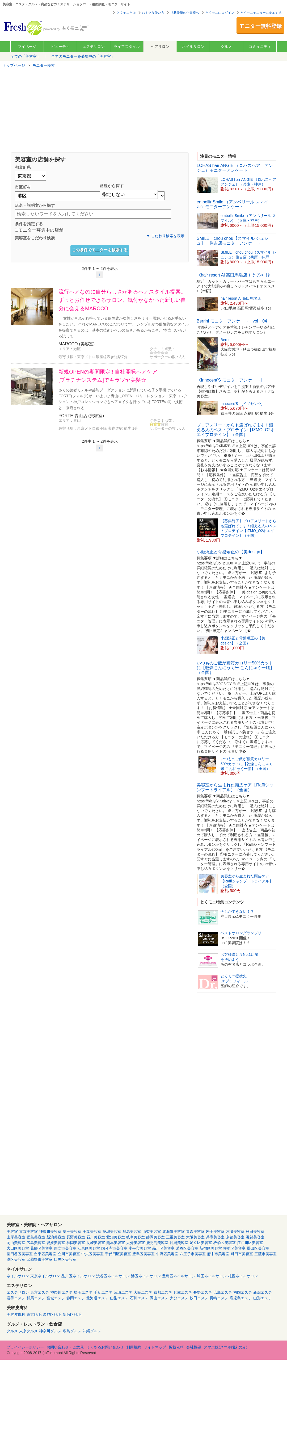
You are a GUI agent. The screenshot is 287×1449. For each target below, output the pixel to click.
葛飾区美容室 (41, 1248)
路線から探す (112, 185)
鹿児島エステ (241, 1298)
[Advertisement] (143, 110)
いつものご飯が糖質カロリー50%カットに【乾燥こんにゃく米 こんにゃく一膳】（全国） (235, 668)
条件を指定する (29, 223)
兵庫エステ (183, 1292)
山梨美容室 (151, 1231)
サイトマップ (155, 1347)
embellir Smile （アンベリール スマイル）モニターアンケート (232, 204)
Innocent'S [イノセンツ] (242, 403)
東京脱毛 (34, 1314)
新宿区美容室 (211, 1248)
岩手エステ (16, 1298)
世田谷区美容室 (20, 1254)
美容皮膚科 (16, 1314)
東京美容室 (28, 1231)
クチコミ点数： (163, 349)
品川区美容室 (163, 1248)
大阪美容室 (195, 1237)
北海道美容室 (173, 1231)
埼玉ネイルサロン (212, 1276)
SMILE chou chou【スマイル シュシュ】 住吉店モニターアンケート (232, 240)
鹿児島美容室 (157, 1243)
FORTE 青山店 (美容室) (81, 415)
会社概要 (193, 1347)
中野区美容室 (167, 1254)
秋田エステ (199, 1298)
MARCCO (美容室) (76, 343)
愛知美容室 (115, 1237)
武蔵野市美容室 (40, 1259)
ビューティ (60, 46)
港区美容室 (16, 1259)
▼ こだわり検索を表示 (165, 236)
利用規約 (133, 1347)
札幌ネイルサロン (243, 1276)
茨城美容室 (112, 1231)
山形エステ (262, 1298)
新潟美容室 (56, 1237)
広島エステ (222, 1292)
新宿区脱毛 (72, 1314)
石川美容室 (95, 1237)
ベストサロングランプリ (241, 933)
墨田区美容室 (258, 1248)
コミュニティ (260, 46)
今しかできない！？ (237, 911)
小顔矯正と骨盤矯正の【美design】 (230, 552)
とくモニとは (126, 13)
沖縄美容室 (179, 1243)
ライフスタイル (127, 46)
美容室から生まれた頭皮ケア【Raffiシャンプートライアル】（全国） (235, 787)
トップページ (14, 65)
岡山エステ (159, 1298)
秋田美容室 (255, 1231)
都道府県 (23, 167)
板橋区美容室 (224, 1243)
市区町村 (23, 187)
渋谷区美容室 (187, 1248)
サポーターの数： (164, 357)
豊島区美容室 (143, 1254)
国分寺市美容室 (114, 1248)
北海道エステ (97, 1298)
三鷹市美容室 (265, 1254)
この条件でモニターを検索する (100, 250)
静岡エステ (75, 1298)
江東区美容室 (89, 1248)
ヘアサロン (160, 46)
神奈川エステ (61, 1292)
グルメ (226, 46)
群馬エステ (36, 1298)
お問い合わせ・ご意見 (65, 1347)
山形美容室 (16, 1237)
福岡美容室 (75, 1243)
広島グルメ (72, 1331)
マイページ (27, 46)
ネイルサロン (193, 46)
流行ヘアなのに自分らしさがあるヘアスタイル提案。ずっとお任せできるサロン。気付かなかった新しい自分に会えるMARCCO (122, 300)
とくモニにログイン (219, 13)
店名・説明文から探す (35, 205)
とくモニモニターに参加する (261, 13)
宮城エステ (56, 1298)
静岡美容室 (155, 1237)
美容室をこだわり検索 (35, 238)
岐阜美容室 (135, 1237)
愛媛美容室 (56, 1243)
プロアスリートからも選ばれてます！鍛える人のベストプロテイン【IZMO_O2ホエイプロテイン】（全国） (236, 430)
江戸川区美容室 (250, 1243)
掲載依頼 (176, 1347)
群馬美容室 (132, 1231)
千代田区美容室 (118, 1254)
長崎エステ (219, 1298)
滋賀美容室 (255, 1237)
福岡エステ (242, 1292)
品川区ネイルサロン (78, 1276)
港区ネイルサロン (146, 1276)
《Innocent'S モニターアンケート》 (231, 380)
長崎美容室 (95, 1243)
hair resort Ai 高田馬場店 (241, 298)
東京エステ (39, 1292)
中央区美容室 (92, 1254)
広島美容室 (36, 1243)
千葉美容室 (92, 1231)
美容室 (12, 1231)
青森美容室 (195, 1231)
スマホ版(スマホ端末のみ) (225, 1347)
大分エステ (179, 1298)
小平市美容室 (140, 1248)
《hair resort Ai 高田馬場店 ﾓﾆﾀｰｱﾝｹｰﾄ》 (234, 275)
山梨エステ (119, 1298)
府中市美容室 (218, 1254)
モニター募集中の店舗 (39, 230)
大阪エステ (143, 1292)
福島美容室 (36, 1237)
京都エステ (163, 1292)
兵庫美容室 (215, 1237)
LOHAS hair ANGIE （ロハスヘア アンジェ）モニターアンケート (235, 168)
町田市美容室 (242, 1254)
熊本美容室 (115, 1243)
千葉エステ (103, 1292)
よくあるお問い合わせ (105, 1347)
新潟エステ (262, 1292)
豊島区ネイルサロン (179, 1276)
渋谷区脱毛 (52, 1314)
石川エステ (139, 1298)
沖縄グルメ (92, 1331)
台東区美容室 (45, 1254)
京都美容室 (235, 1237)
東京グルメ (28, 1331)
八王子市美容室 (193, 1254)
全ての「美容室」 (25, 56)
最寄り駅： (67, 357)
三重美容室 (175, 1237)
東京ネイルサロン (45, 1276)
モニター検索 (43, 65)
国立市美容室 (65, 1248)
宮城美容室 (235, 1231)
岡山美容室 (16, 1243)
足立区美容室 (201, 1243)
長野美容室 (75, 1237)
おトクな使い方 (153, 13)
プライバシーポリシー (25, 1347)
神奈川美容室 (50, 1231)
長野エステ (202, 1292)
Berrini (226, 340)
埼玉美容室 (72, 1231)
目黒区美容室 (65, 1259)
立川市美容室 (69, 1254)
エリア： (65, 349)
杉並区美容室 (234, 1248)
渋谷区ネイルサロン (113, 1276)
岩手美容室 (215, 1231)
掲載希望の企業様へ (184, 13)
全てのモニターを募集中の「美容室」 (83, 56)
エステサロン (93, 46)
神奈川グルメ (50, 1331)
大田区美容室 (18, 1248)
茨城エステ (123, 1292)
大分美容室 (135, 1243)
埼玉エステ (83, 1292)
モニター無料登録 (260, 26)
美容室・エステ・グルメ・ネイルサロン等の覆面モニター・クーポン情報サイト (47, 28)
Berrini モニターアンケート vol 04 (232, 321)
